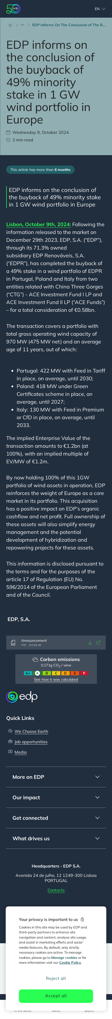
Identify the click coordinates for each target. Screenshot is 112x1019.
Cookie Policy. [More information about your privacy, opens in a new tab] (70, 962)
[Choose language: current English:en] (94, 8)
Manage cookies (64, 957)
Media (21, 752)
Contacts (56, 890)
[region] (56, 958)
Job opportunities (31, 741)
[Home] (12, 25)
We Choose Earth (31, 731)
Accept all (56, 995)
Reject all (56, 978)
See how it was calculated (56, 679)
